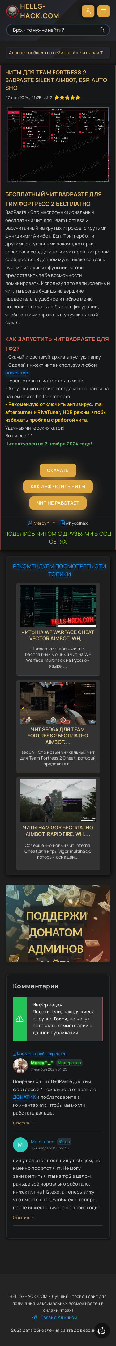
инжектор (16, 372)
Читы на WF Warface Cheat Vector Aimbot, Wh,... (57, 635)
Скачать (58, 470)
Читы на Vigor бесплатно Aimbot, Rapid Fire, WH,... (58, 830)
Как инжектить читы (58, 486)
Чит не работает (58, 503)
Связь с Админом (54, 1317)
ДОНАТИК (24, 1097)
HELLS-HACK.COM (39, 11)
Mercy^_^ (44, 523)
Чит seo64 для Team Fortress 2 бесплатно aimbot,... (58, 736)
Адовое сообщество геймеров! (42, 53)
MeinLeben (43, 1141)
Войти (88, 11)
